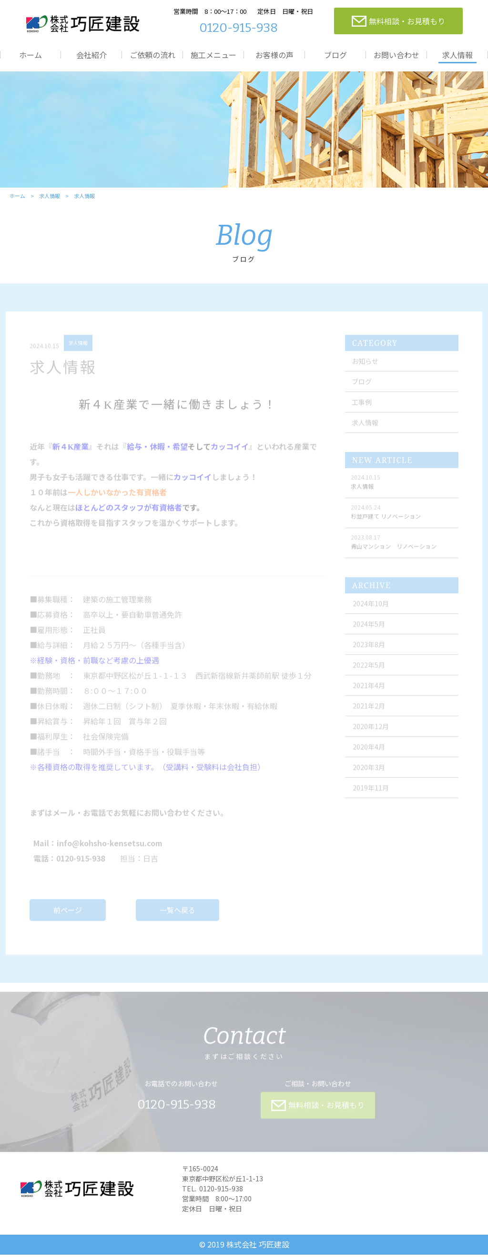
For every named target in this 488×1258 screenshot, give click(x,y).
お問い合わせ (396, 55)
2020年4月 (370, 754)
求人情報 (457, 55)
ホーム (30, 55)
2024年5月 (370, 631)
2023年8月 (370, 651)
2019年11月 (372, 794)
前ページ (68, 917)
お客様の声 (274, 55)
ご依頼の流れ (152, 55)
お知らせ (366, 368)
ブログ (335, 55)
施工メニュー (213, 55)
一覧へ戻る (178, 917)
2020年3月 (370, 774)
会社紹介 (91, 55)
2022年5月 (370, 672)
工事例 (363, 409)
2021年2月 (370, 713)
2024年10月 (372, 610)
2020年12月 (372, 733)
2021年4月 (370, 692)
